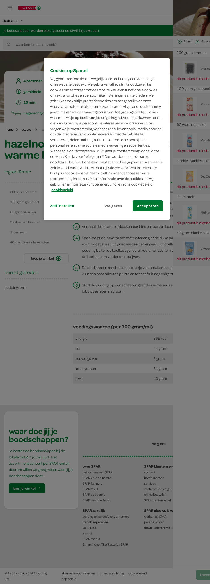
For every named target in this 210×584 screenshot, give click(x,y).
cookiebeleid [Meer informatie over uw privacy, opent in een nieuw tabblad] (62, 189)
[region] (107, 139)
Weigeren (113, 205)
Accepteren (148, 205)
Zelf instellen (62, 205)
